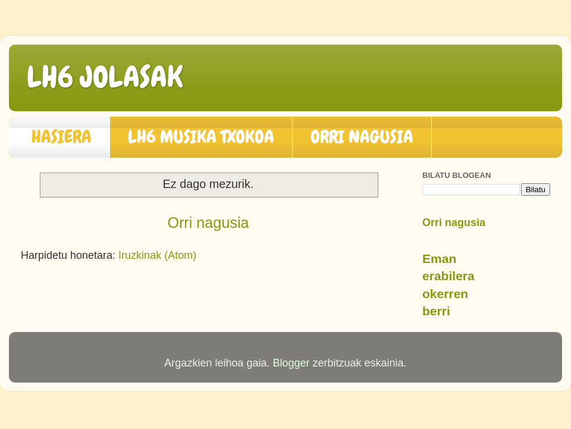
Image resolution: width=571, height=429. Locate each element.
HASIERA (62, 137)
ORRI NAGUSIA (361, 137)
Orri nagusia (208, 222)
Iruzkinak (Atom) (157, 255)
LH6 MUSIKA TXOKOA (201, 137)
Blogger (290, 363)
